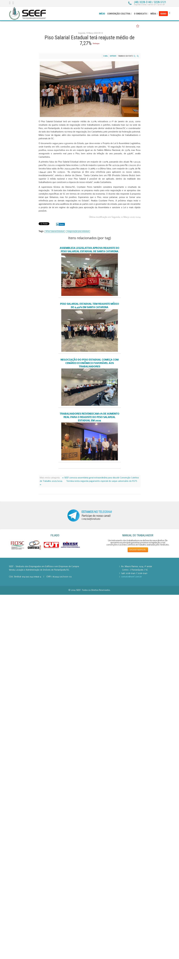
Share (60, 224)
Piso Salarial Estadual (55, 231)
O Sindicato (140, 13)
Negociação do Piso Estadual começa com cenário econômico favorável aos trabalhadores (90, 363)
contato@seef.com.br (131, 577)
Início (102, 13)
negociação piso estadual (78, 231)
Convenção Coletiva (118, 13)
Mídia (153, 13)
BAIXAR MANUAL (137, 550)
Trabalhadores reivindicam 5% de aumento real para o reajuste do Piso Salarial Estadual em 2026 (89, 417)
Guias (163, 13)
